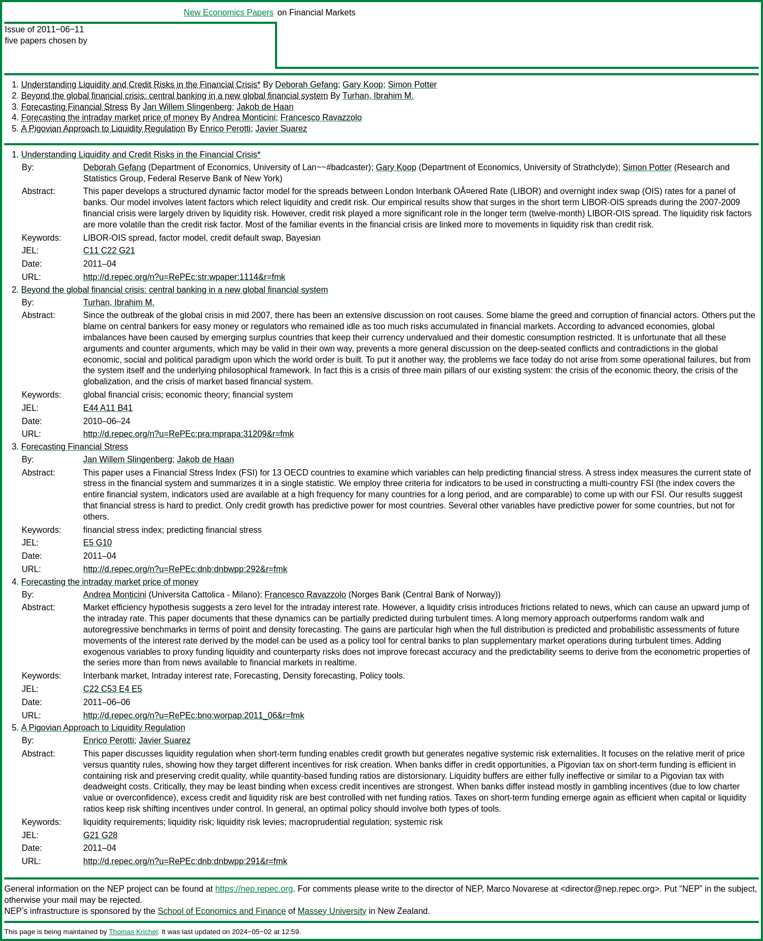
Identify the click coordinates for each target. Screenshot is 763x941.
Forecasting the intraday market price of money (109, 117)
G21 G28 (100, 835)
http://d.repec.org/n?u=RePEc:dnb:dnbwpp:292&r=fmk (185, 569)
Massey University (332, 911)
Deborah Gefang (306, 84)
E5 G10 (97, 542)
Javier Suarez (281, 128)
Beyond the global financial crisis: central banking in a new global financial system (174, 95)
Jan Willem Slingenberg (187, 106)
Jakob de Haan (265, 106)
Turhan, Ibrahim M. (378, 95)
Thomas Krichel (133, 932)
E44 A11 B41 (107, 407)
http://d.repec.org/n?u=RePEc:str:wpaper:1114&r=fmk (184, 277)
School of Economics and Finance (222, 911)
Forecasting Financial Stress (74, 106)
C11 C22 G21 (109, 250)
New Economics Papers (229, 12)
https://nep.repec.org (254, 888)
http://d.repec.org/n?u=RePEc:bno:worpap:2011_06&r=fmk (193, 715)
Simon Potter (412, 84)
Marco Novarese (517, 888)
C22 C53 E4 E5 (112, 688)
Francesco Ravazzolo (321, 117)
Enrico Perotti (225, 128)
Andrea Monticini (244, 117)
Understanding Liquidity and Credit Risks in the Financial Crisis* (141, 84)
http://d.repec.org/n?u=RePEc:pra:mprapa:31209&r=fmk (188, 433)
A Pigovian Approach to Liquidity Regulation (103, 128)
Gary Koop (363, 84)
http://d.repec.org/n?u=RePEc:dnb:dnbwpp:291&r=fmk (185, 861)
